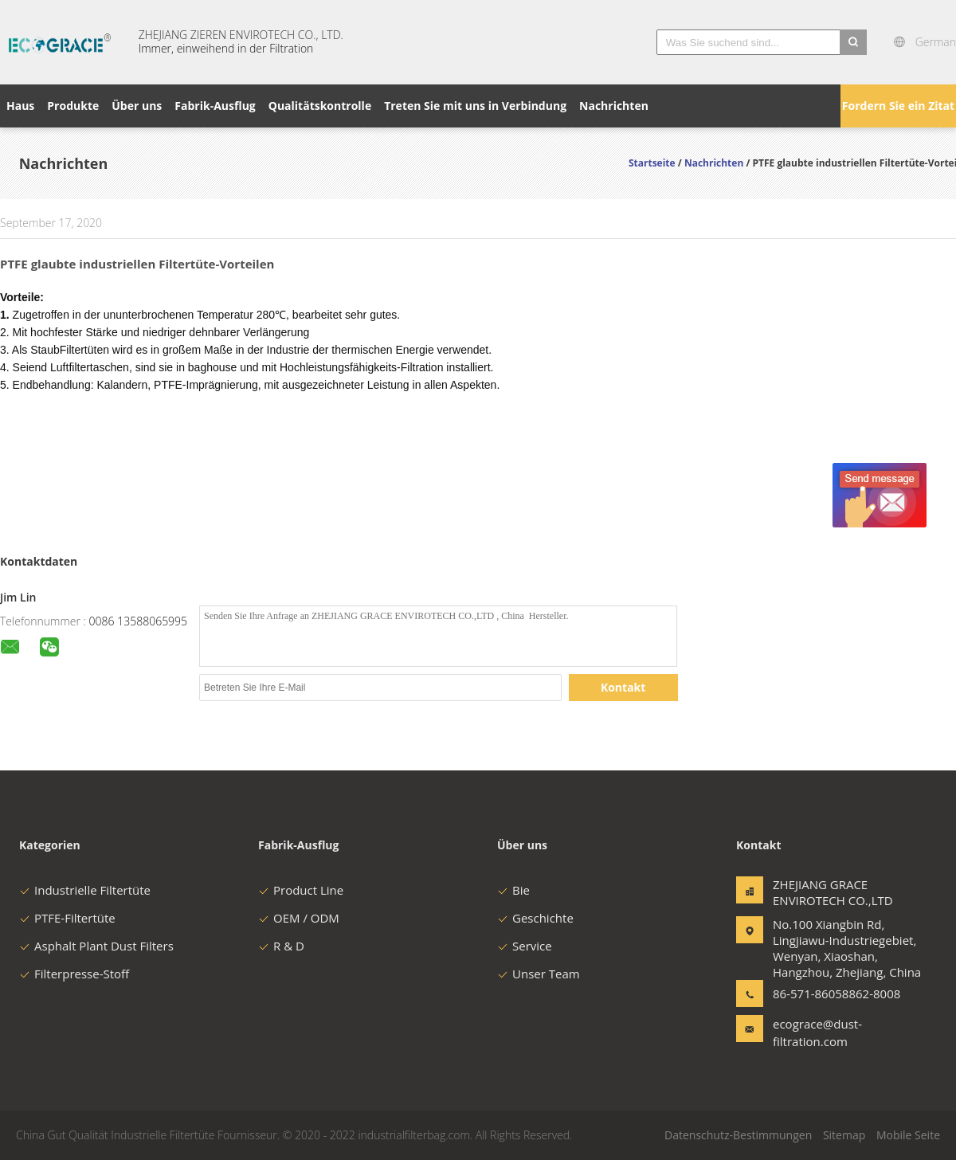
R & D (281, 946)
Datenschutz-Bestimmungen (738, 1134)
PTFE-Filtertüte (67, 918)
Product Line (300, 890)
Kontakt (623, 687)
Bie (513, 890)
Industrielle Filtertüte (85, 890)
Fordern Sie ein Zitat (898, 105)
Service (524, 946)
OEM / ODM (298, 918)
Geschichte (535, 918)
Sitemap (844, 1134)
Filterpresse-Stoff (74, 974)
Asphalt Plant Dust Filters (96, 946)
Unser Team (538, 974)
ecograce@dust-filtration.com (817, 1032)
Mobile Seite (908, 1134)
